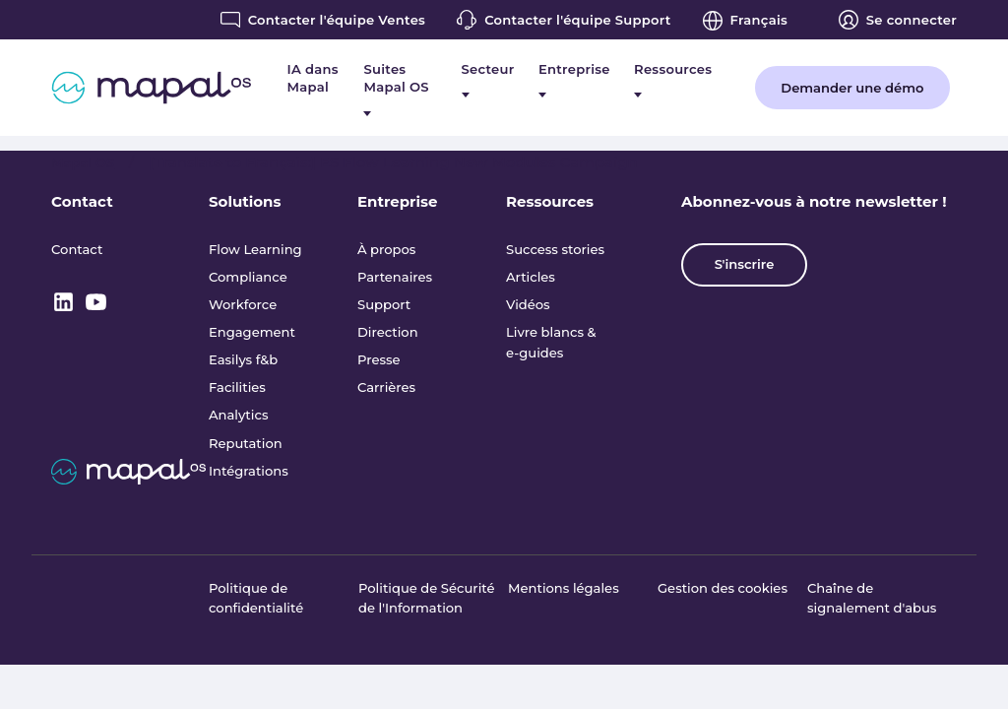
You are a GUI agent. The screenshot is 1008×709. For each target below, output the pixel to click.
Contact (82, 201)
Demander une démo (852, 88)
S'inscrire (745, 264)
